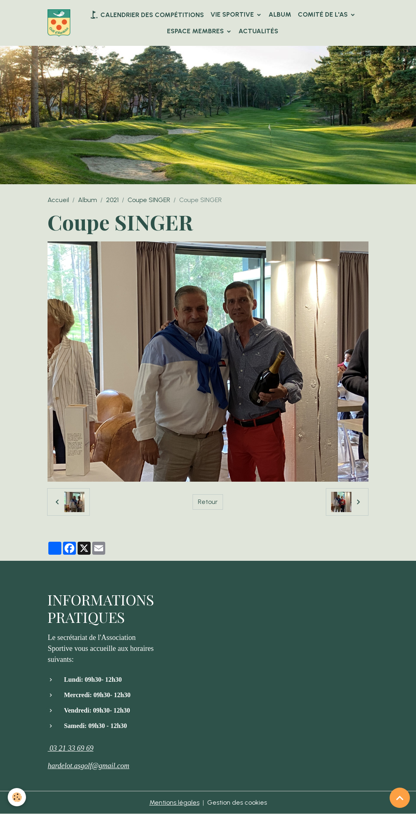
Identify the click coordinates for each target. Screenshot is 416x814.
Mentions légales (174, 802)
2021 (112, 200)
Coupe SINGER (149, 200)
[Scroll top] (400, 798)
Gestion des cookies (237, 802)
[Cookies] (17, 797)
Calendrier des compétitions (146, 14)
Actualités (258, 31)
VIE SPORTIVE (233, 14)
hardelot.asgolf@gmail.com (88, 766)
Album (280, 14)
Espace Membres (196, 31)
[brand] (59, 23)
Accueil (58, 200)
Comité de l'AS (323, 14)
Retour (208, 502)
